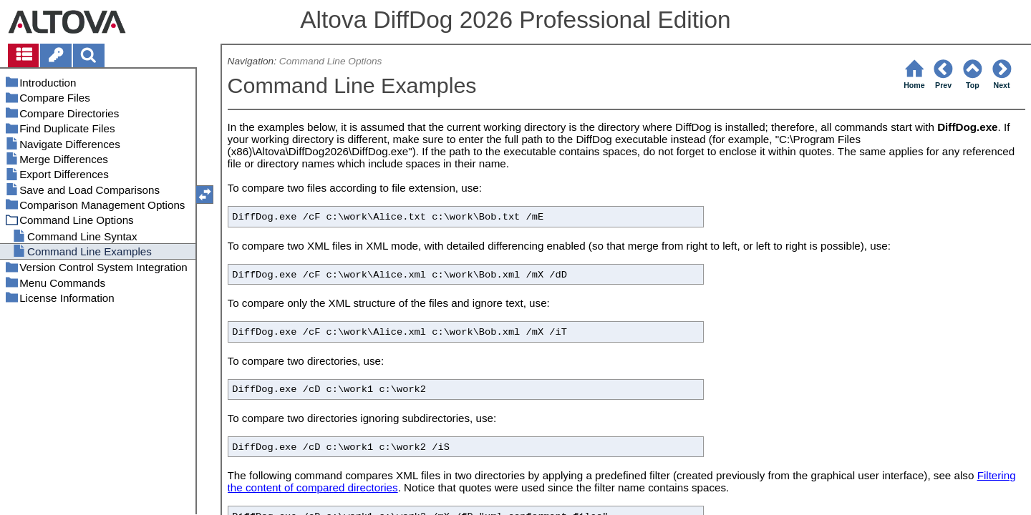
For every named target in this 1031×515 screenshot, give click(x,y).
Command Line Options (330, 61)
